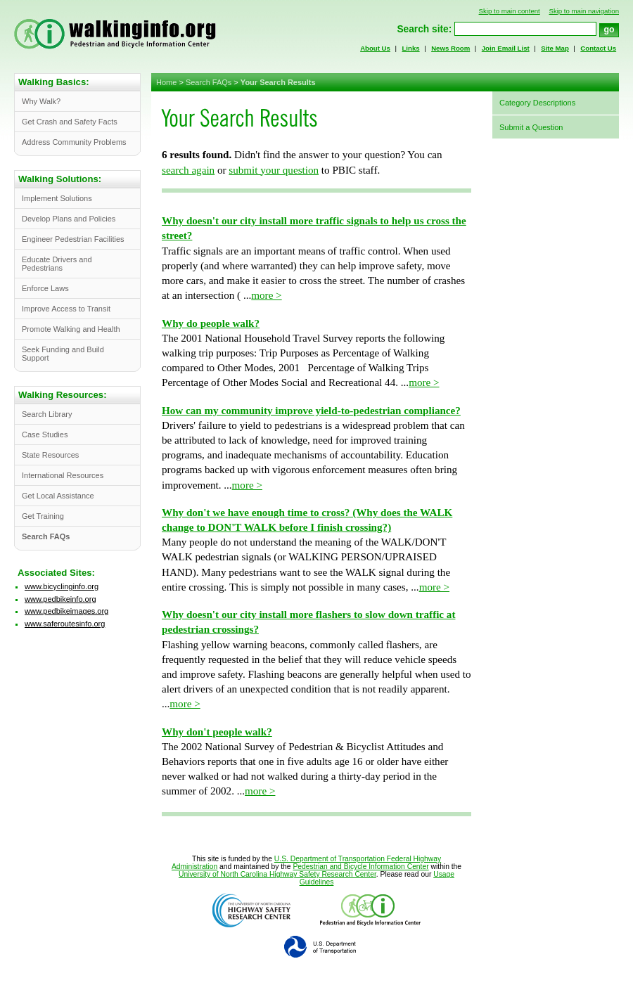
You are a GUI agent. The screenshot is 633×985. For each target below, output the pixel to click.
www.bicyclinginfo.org (61, 586)
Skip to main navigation (584, 11)
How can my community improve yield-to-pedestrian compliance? (311, 410)
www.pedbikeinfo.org (60, 599)
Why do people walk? (211, 323)
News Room (450, 48)
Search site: (424, 29)
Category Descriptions (537, 102)
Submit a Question (531, 127)
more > (266, 295)
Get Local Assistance (58, 495)
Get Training (43, 516)
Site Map (555, 48)
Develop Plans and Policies (68, 218)
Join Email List (506, 48)
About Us (375, 48)
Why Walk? (41, 101)
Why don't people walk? (217, 732)
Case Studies (45, 434)
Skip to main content (509, 11)
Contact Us (598, 48)
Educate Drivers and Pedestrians (57, 263)
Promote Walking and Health (71, 329)
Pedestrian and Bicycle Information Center (360, 866)
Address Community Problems (74, 142)
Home (166, 82)
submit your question (274, 170)
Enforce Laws (45, 288)
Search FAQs (208, 82)
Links (410, 48)
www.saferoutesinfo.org (65, 623)
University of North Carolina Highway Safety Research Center (277, 874)
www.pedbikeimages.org (66, 611)
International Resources (62, 475)
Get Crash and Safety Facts (69, 121)
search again (188, 170)
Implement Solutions (57, 198)
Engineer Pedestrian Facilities (73, 239)
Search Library (47, 414)
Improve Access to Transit (66, 308)
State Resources (50, 455)
